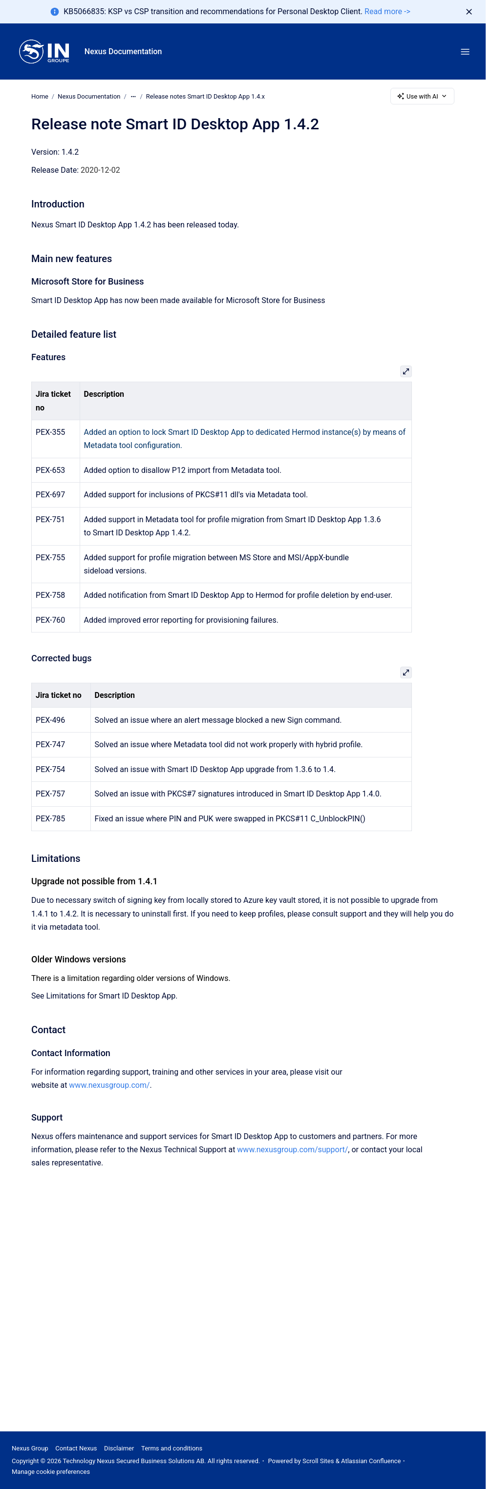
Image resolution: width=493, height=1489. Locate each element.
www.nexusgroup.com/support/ (292, 1149)
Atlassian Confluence (371, 1461)
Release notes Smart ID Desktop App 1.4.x (205, 96)
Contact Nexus (76, 1448)
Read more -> (387, 11)
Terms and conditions (171, 1448)
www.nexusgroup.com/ (109, 1085)
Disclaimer (119, 1448)
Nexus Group (30, 1448)
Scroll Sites (318, 1461)
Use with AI (422, 96)
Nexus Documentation (123, 51)
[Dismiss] (469, 12)
